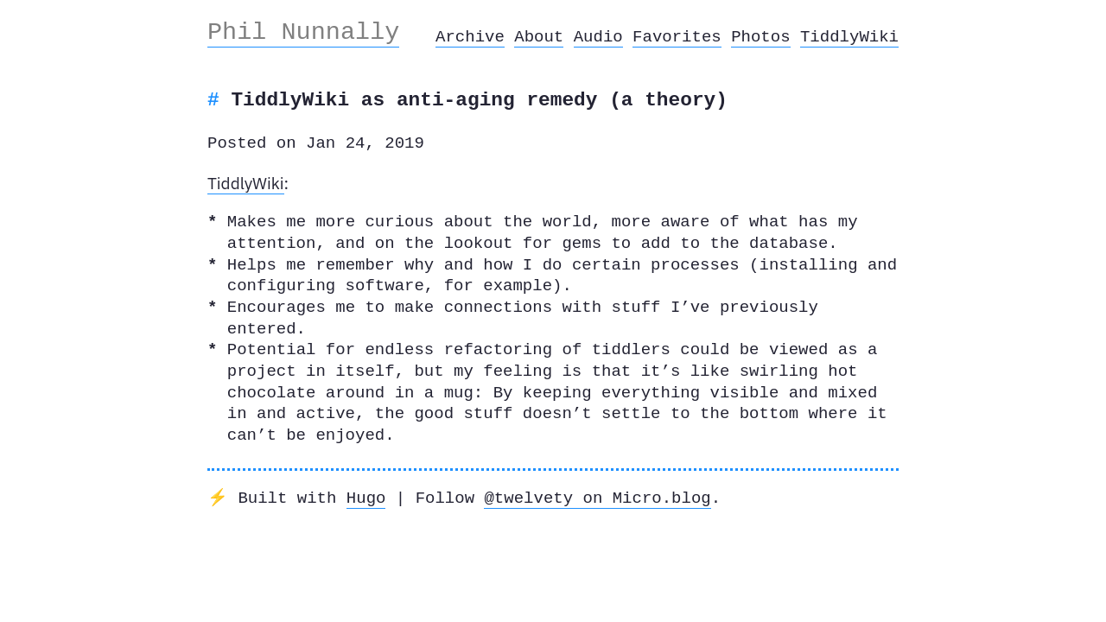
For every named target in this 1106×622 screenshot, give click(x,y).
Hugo (366, 498)
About (538, 37)
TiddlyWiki (849, 37)
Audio (598, 37)
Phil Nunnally (303, 32)
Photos (760, 37)
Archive (470, 37)
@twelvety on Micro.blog (597, 498)
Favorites (676, 37)
